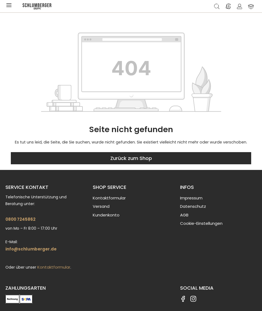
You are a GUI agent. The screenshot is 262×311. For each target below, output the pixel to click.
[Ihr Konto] (239, 6)
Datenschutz (193, 206)
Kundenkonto (106, 215)
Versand (101, 206)
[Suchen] (217, 6)
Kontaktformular (53, 267)
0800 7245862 (20, 219)
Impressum (191, 198)
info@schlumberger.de (31, 249)
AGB (184, 215)
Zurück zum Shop (131, 158)
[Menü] (10, 6)
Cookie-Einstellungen (201, 223)
